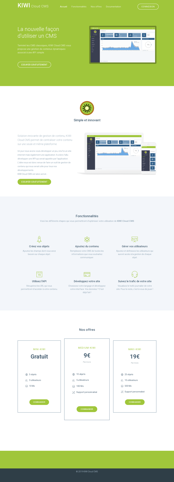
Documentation (113, 6)
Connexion (148, 6)
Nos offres (96, 6)
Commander (39, 402)
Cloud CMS (33, 6)
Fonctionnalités (78, 6)
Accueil (63, 6)
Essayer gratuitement (34, 65)
